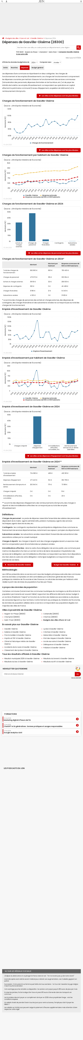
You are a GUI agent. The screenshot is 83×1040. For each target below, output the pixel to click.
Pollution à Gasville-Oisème (54, 647)
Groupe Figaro (54, 1024)
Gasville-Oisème (37, 38)
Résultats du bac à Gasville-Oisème (18, 661)
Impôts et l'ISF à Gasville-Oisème (17, 638)
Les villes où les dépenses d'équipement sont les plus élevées (54, 456)
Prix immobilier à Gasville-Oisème (17, 635)
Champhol (43, 52)
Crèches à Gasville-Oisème (54, 632)
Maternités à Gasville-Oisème (55, 635)
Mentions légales (43, 1024)
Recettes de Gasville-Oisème (18, 565)
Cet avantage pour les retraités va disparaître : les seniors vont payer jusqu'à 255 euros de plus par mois (40, 989)
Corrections (33, 1024)
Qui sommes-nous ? (8, 1022)
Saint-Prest (53, 52)
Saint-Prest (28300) (12, 620)
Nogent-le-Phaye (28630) (14, 614)
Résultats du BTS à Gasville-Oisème (57, 661)
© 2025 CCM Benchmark (67, 1024)
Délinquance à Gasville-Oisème (55, 644)
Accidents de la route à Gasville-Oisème (20, 647)
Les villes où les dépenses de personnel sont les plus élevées (54, 253)
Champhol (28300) (12, 617)
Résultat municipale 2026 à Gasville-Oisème (21, 658)
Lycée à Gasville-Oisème (53, 629)
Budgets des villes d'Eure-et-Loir (56, 620)
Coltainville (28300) (51, 614)
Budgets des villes (12, 38)
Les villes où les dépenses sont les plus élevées (60, 96)
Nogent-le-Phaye (31, 52)
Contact (39, 1022)
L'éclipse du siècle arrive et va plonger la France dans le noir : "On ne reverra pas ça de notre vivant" (39, 976)
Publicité (33, 1022)
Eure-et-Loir (25, 38)
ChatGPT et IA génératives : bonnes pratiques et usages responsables (33, 725)
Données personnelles (59, 1022)
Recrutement (48, 1022)
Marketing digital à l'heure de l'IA (17, 719)
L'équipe (18, 1022)
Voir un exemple (76, 677)
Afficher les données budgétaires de (15, 62)
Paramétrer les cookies (74, 1022)
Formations (10, 714)
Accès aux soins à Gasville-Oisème (57, 641)
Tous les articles (20, 1024)
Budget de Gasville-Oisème (66, 565)
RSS (27, 1024)
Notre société (26, 1022)
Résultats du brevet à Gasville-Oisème (58, 658)
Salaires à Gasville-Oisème (15, 632)
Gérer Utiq (11, 1024)
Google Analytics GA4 (13, 731)
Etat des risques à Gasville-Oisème (57, 638)
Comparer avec (45, 62)
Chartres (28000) (50, 617)
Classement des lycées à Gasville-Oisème (21, 650)
